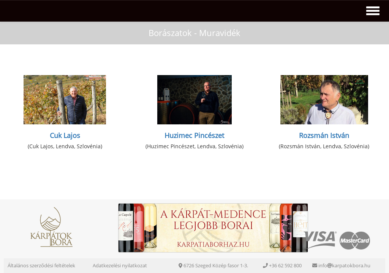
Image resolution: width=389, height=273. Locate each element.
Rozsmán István (324, 135)
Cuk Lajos (65, 135)
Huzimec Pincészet (194, 135)
